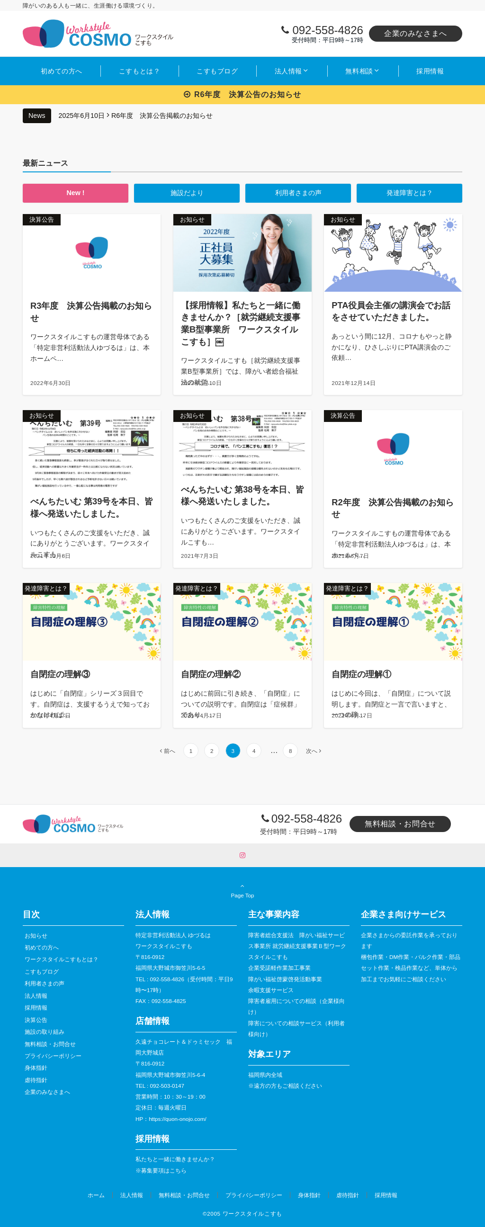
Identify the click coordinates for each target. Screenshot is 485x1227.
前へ (169, 751)
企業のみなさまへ (415, 33)
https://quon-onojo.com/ (178, 1119)
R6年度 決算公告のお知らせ (243, 94)
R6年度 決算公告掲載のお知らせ (162, 115)
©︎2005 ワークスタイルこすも (242, 1213)
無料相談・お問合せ (400, 824)
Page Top (242, 890)
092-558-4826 (327, 30)
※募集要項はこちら (161, 1170)
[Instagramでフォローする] (242, 855)
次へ (311, 751)
